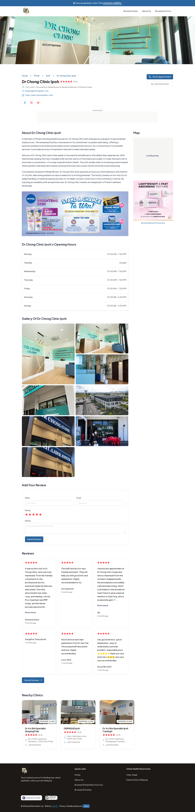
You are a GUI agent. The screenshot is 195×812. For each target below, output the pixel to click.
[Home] (24, 771)
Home (25, 75)
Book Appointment (160, 76)
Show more (30, 612)
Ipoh (48, 75)
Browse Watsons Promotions (153, 223)
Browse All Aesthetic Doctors (89, 784)
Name (27, 498)
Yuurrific (54, 806)
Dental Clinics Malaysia (137, 779)
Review (28, 521)
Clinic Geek (131, 775)
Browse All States (83, 789)
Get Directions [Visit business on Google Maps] (160, 84)
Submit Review (34, 539)
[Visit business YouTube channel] (38, 103)
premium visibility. (112, 3)
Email (79, 498)
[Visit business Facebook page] (25, 103)
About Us (79, 779)
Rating (27, 510)
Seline (86, 806)
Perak (37, 75)
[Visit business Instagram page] (31, 103)
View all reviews (33, 680)
